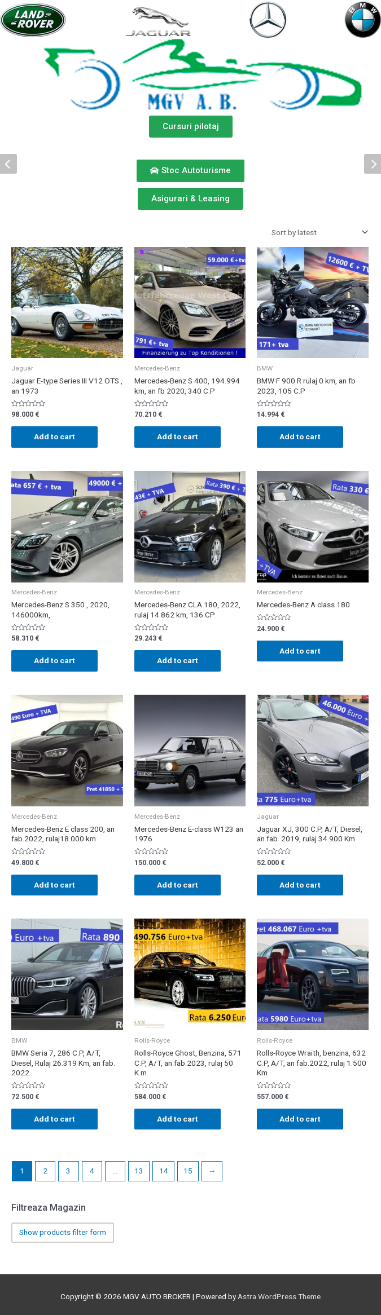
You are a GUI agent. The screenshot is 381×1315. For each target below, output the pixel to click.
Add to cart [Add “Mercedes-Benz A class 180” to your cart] (300, 650)
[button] (191, 127)
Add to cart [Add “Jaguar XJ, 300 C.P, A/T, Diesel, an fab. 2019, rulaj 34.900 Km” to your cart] (300, 884)
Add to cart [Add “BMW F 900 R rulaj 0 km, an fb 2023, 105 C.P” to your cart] (300, 436)
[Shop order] (317, 232)
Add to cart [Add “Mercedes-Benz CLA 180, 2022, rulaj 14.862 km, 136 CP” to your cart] (177, 660)
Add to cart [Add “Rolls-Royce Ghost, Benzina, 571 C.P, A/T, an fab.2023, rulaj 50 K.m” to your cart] (177, 1118)
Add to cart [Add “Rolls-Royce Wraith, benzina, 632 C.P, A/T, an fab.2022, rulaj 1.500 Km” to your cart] (300, 1118)
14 (163, 1170)
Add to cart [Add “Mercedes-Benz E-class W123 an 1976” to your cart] (177, 884)
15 (187, 1170)
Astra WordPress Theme (279, 1296)
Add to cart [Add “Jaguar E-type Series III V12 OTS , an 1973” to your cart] (54, 436)
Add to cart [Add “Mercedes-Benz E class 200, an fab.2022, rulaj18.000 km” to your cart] (54, 884)
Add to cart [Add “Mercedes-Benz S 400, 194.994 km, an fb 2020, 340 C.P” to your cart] (177, 436)
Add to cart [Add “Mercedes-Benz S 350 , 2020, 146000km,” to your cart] (54, 660)
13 (138, 1170)
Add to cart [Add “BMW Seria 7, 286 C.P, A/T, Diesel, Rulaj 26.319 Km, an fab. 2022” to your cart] (54, 1118)
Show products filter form (62, 1232)
